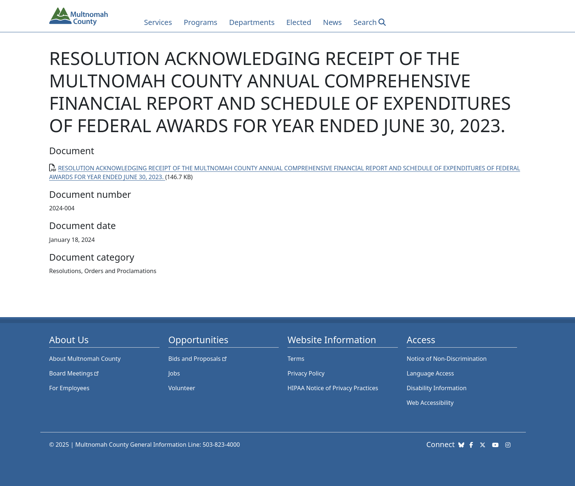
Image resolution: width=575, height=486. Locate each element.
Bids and (198, 359)
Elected (298, 22)
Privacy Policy (306, 373)
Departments (252, 22)
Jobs (174, 373)
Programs (200, 22)
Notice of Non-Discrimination (447, 359)
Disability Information (436, 388)
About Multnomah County (85, 359)
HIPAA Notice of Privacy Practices (333, 388)
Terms (296, 359)
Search (365, 22)
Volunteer (181, 388)
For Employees (69, 388)
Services (158, 22)
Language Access (430, 373)
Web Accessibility (430, 403)
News (332, 22)
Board (74, 373)
